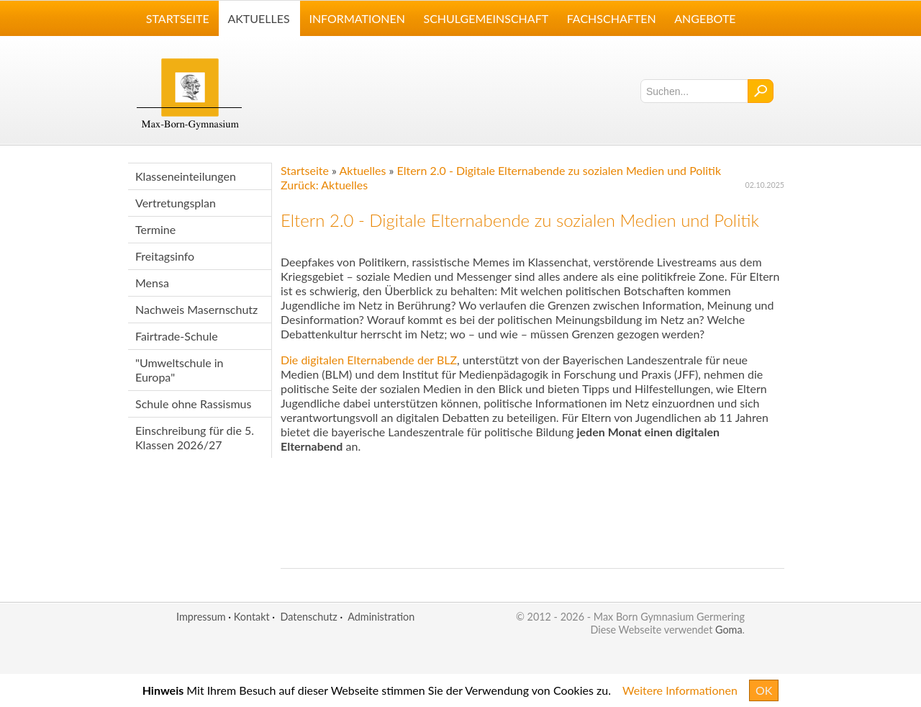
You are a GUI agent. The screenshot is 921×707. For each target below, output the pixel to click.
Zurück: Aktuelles (324, 185)
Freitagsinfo (164, 256)
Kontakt (252, 617)
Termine (155, 229)
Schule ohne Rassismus (193, 403)
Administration (381, 617)
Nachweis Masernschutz (196, 309)
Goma (729, 629)
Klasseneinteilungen (185, 176)
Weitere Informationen (680, 690)
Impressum (201, 617)
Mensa (152, 282)
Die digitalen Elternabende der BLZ (369, 359)
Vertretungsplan (175, 203)
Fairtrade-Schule (176, 336)
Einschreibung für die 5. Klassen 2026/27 (194, 437)
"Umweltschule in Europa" (179, 370)
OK (764, 690)
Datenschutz (308, 617)
